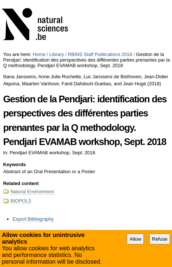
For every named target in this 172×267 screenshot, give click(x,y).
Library (56, 3)
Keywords (14, 113)
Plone (122, 192)
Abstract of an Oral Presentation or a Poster (125, 182)
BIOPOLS (20, 149)
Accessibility (73, 192)
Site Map (46, 192)
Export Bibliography (33, 167)
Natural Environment (32, 140)
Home (39, 3)
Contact (100, 192)
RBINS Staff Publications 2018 (100, 3)
